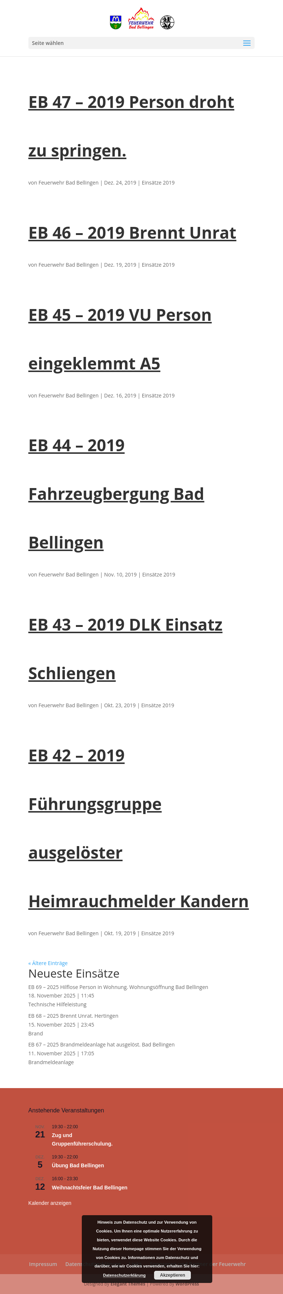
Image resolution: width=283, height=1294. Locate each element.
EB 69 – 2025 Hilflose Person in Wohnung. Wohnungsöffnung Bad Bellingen (118, 986)
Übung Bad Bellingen (78, 1165)
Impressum (43, 1263)
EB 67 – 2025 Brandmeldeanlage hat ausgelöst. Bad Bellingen (101, 1044)
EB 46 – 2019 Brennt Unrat (132, 232)
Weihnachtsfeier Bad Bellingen (89, 1187)
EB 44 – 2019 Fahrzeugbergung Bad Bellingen (116, 493)
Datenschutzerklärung (124, 1275)
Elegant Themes (128, 1284)
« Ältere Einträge (48, 963)
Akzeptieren (172, 1275)
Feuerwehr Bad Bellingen (68, 182)
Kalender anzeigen (49, 1203)
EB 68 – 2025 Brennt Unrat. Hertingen (73, 1015)
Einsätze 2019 (158, 182)
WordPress (187, 1284)
